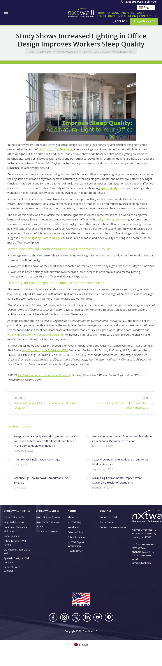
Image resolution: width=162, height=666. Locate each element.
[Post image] (8, 436)
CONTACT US (147, 16)
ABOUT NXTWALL (108, 12)
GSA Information (77, 537)
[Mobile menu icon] (6, 12)
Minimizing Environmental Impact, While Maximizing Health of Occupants (117, 480)
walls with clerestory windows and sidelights (35, 334)
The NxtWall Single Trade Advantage (37, 459)
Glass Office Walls (14, 517)
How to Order (75, 551)
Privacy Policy (75, 532)
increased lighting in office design (40, 238)
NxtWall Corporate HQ (144, 529)
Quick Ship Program (47, 531)
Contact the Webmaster (113, 527)
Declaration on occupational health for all (44, 375)
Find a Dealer (107, 522)
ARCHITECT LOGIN (133, 12)
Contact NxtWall (108, 517)
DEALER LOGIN (106, 16)
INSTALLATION (127, 16)
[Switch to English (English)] (146, 7)
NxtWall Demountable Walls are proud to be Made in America (120, 462)
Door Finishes (11, 536)
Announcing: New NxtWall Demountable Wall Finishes (42, 480)
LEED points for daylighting (55, 149)
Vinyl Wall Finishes (14, 522)
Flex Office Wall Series (48, 517)
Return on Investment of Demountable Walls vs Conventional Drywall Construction (122, 438)
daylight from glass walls (111, 219)
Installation (74, 527)
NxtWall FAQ (74, 522)
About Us (73, 517)
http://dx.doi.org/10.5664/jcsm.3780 (45, 350)
